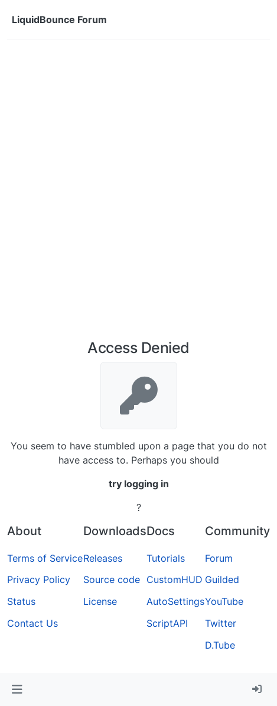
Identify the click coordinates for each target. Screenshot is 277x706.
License (100, 601)
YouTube (224, 601)
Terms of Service (45, 558)
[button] (17, 689)
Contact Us (32, 623)
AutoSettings (175, 601)
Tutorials (165, 558)
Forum (219, 558)
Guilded (222, 579)
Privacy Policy (38, 579)
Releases (102, 558)
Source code (111, 579)
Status (21, 601)
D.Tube (220, 645)
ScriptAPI (167, 623)
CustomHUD (174, 579)
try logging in (139, 484)
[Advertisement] (138, 194)
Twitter (220, 623)
